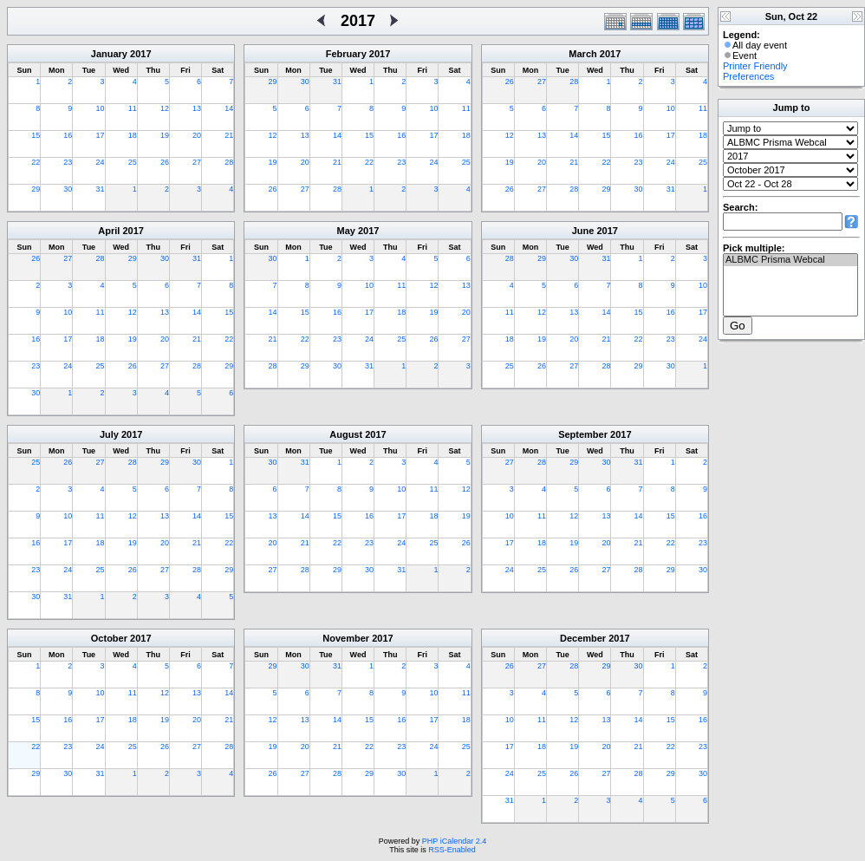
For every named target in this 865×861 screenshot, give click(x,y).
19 (164, 135)
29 (35, 189)
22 (35, 162)
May (346, 230)
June (583, 230)
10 (100, 108)
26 (164, 162)
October (109, 638)
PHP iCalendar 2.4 (454, 841)
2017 (140, 54)
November (345, 638)
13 (196, 108)
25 (132, 162)
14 (228, 108)
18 (132, 135)
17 (100, 135)
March (582, 54)
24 (100, 162)
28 (228, 162)
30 (67, 189)
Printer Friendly (755, 66)
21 (228, 135)
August (345, 434)
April (109, 230)
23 (67, 162)
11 (132, 108)
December (583, 638)
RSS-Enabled (452, 849)
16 (67, 135)
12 (164, 108)
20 (196, 135)
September (583, 434)
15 (35, 135)
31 (100, 189)
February (346, 54)
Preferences (748, 76)
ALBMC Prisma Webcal (790, 260)
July (109, 434)
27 (196, 162)
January (109, 54)
